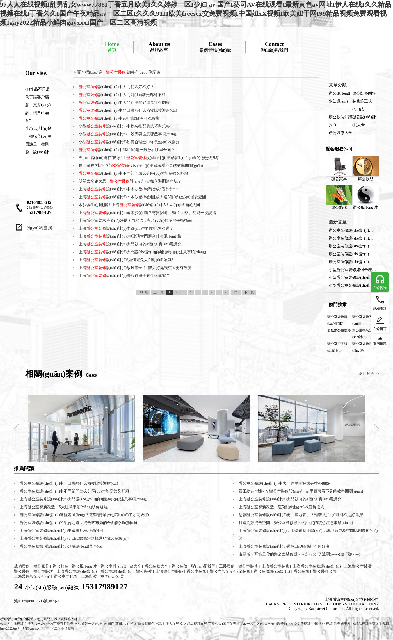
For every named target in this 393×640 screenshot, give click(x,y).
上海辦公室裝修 (275, 566)
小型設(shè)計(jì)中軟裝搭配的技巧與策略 (124, 126)
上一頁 (158, 292)
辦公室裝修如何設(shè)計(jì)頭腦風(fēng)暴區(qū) (62, 546)
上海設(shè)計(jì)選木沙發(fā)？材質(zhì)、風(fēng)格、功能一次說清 (147, 213)
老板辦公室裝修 (339, 330)
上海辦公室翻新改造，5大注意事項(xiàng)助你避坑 (64, 507)
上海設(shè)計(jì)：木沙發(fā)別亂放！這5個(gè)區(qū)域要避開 (142, 197)
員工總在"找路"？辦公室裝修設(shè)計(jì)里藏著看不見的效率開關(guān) (301, 491)
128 (236, 292)
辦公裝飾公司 (325, 571)
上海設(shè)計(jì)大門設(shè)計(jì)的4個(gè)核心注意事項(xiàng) (142, 252)
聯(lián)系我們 (274, 47)
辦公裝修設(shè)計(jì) (272, 571)
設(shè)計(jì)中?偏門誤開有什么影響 (119, 118)
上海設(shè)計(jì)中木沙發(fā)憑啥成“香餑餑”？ (129, 189)
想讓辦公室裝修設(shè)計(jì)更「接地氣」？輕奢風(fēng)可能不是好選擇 (301, 515)
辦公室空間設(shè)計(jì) (337, 347)
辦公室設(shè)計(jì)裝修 (230, 571)
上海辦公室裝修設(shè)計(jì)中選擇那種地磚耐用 (61, 531)
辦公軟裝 (365, 168)
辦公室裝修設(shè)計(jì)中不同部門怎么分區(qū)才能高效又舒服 (74, 491)
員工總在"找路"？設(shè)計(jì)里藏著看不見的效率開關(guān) (141, 165)
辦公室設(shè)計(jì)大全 (121, 566)
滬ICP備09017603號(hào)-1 (36, 601)
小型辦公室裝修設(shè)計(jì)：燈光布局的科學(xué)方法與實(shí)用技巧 (352, 277)
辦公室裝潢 (43, 571)
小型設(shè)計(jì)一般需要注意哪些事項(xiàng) (128, 134)
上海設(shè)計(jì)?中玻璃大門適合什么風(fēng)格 (130, 236)
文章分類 (338, 85)
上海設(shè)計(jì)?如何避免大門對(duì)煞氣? (126, 260)
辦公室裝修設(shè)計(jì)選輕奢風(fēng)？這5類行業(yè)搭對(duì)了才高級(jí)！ (86, 515)
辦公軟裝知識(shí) (340, 121)
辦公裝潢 (144, 571)
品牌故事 (159, 47)
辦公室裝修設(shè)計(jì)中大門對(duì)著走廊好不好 (352, 238)
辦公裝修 (180, 566)
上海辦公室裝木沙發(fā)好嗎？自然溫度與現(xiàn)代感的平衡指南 (135, 220)
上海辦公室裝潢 (358, 566)
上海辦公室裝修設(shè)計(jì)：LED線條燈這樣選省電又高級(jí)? (74, 538)
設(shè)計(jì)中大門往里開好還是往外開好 (124, 103)
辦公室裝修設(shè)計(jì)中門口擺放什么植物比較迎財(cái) (352, 254)
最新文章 (338, 222)
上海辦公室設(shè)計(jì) (77, 571)
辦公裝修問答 (364, 93)
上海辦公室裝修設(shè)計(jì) (317, 566)
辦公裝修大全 (340, 133)
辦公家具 (339, 168)
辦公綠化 (339, 197)
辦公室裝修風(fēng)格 (362, 347)
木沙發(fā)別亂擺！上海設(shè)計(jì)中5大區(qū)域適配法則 (139, 205)
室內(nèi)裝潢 (112, 576)
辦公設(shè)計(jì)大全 (364, 121)
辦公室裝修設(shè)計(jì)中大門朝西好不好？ (352, 230)
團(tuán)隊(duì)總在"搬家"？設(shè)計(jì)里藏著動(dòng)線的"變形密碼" (149, 158)
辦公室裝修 (248, 566)
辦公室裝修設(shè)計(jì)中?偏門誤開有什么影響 (352, 262)
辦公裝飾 (301, 571)
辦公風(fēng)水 (365, 197)
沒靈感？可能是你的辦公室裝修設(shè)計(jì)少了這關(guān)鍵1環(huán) (299, 554)
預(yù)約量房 (39, 228)
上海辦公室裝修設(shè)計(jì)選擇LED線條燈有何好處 (284, 546)
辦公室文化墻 (65, 576)
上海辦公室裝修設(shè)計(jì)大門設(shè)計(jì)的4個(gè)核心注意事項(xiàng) (83, 499)
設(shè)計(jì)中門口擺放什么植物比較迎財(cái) (128, 110)
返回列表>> (369, 374)
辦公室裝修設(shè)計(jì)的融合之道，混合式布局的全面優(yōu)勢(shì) (79, 523)
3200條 (143, 292)
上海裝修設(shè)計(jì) (32, 576)
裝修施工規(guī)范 (362, 105)
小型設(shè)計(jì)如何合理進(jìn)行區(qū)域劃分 (129, 142)
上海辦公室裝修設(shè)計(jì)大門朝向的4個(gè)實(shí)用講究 (290, 499)
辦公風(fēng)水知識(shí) (339, 97)
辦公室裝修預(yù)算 (362, 320)
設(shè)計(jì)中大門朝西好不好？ (116, 87)
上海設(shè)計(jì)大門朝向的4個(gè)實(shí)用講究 (130, 244)
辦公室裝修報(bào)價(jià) (337, 320)
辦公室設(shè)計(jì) (116, 571)
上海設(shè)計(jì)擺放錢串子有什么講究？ (124, 276)
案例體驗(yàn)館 (215, 47)
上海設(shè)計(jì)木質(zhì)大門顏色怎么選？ (126, 228)
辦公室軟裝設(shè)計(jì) (362, 333)
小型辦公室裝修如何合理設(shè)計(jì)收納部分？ (352, 270)
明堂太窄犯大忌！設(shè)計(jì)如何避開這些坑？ (130, 181)
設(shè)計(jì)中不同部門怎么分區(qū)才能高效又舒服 (133, 173)
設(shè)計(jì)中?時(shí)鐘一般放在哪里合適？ (127, 150)
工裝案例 (227, 566)
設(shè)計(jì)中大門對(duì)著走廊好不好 (122, 95)
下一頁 (249, 292)
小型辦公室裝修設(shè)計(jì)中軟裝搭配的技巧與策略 (352, 285)
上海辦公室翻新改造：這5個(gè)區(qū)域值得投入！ (283, 507)
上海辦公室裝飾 (169, 571)
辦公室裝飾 (196, 571)
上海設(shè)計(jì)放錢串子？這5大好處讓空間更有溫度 (135, 268)
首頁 (112, 47)
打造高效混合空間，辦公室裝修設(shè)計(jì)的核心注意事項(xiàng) (296, 523)
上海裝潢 (89, 576)
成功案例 (22, 566)
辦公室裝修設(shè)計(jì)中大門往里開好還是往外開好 (352, 246)
